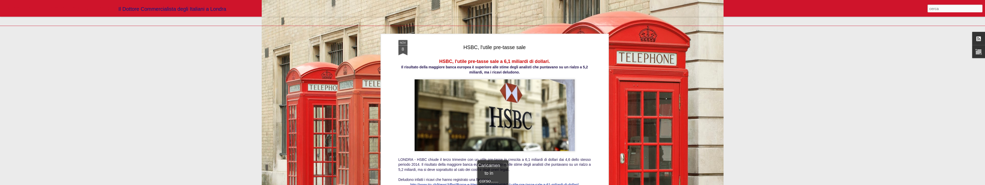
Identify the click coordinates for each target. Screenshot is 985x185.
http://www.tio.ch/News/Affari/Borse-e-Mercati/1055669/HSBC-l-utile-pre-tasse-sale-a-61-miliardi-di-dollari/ (494, 104)
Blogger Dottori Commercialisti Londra (520, 111)
